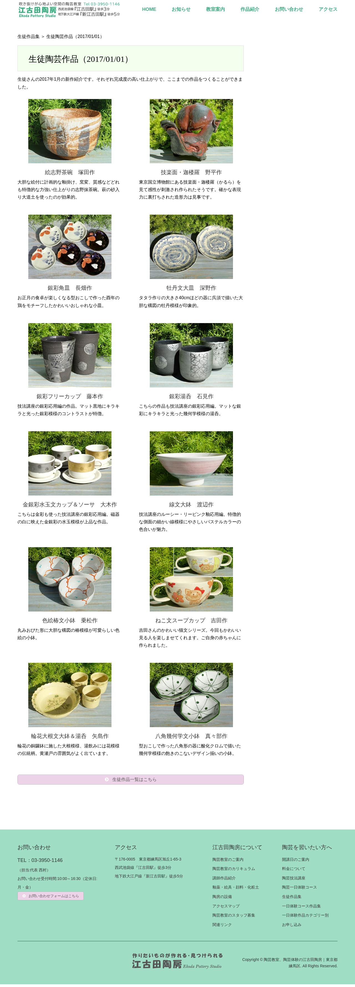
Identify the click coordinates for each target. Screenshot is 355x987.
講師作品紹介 (224, 881)
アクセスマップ (226, 909)
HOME (149, 9)
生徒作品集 (28, 36)
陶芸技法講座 (293, 881)
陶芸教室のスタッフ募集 (233, 918)
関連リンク (222, 927)
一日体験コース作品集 (301, 909)
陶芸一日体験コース (299, 890)
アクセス (328, 9)
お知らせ (181, 9)
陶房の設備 (222, 899)
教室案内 (215, 9)
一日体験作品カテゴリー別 (305, 918)
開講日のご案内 (295, 862)
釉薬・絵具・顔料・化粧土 (235, 890)
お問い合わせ (289, 9)
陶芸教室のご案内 (228, 862)
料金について (293, 871)
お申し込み (291, 927)
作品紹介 (249, 9)
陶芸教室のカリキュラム (233, 871)
